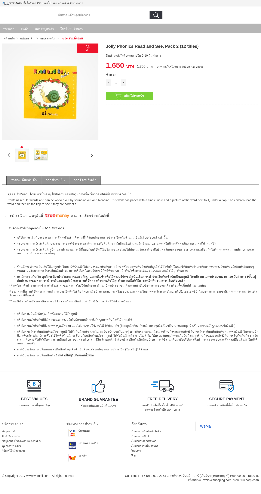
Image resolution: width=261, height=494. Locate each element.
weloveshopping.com (217, 480)
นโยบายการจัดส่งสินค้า (143, 441)
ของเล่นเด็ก (47, 38)
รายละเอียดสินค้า (24, 180)
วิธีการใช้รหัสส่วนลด (13, 450)
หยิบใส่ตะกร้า (129, 96)
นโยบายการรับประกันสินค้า (145, 431)
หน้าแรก (8, 29)
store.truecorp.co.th (246, 480)
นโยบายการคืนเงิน (140, 436)
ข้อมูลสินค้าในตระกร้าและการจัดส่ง (21, 441)
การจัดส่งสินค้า (85, 180)
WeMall (206, 426)
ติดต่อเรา (135, 450)
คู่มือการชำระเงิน (11, 445)
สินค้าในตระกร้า (11, 436)
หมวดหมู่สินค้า (44, 29)
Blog (133, 455)
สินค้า (24, 29)
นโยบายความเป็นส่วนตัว (144, 445)
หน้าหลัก (9, 38)
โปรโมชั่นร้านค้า (71, 29)
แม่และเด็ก (27, 38)
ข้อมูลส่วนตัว (9, 431)
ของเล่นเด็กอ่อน (72, 38)
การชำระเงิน (55, 180)
